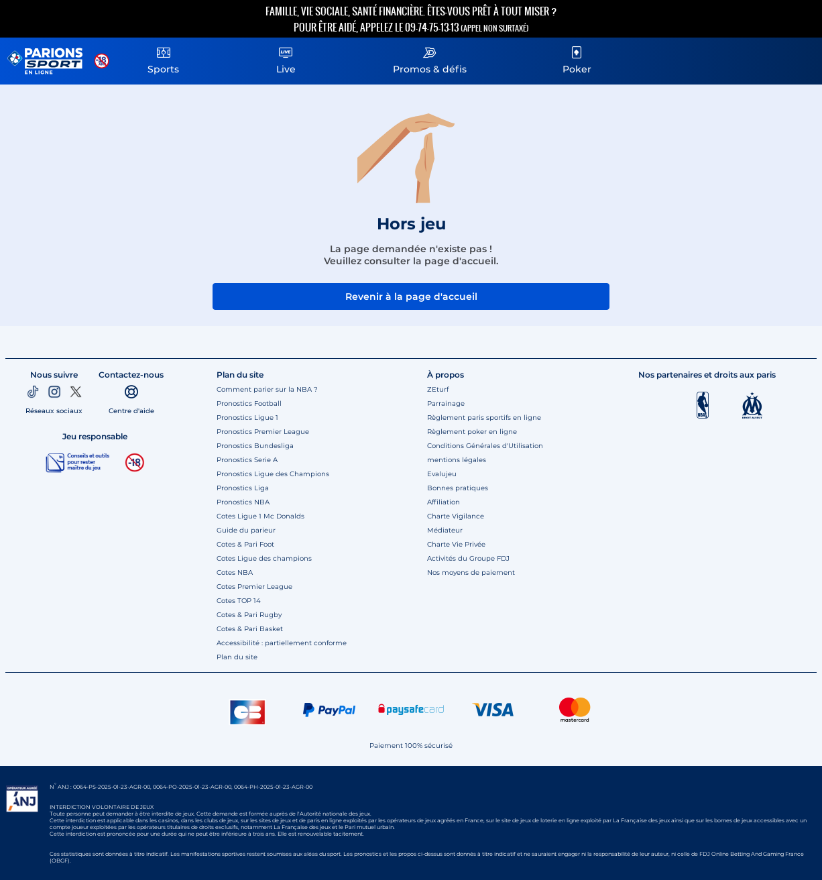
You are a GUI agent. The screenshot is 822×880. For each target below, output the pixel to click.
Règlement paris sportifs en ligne (484, 417)
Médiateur (445, 530)
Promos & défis (430, 58)
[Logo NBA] (702, 405)
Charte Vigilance (455, 516)
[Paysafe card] (411, 709)
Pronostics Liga (243, 488)
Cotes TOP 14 (239, 600)
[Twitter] (75, 391)
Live (285, 58)
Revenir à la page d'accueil (411, 296)
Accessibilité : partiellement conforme (282, 643)
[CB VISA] (493, 709)
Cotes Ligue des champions (264, 558)
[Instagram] (54, 391)
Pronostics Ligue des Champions (273, 474)
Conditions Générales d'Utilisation (485, 445)
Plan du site (237, 657)
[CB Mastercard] (574, 709)
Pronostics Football (249, 403)
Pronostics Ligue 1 (247, 417)
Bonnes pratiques (457, 488)
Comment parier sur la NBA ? (267, 389)
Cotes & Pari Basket (250, 628)
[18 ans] (135, 462)
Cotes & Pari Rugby (249, 614)
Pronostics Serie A (247, 459)
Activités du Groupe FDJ (468, 558)
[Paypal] (329, 709)
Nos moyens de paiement (471, 572)
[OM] (752, 405)
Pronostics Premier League (263, 431)
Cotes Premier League (254, 586)
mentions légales (456, 459)
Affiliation (443, 502)
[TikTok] (33, 391)
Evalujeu (442, 474)
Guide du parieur (246, 530)
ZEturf (438, 389)
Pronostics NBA (243, 502)
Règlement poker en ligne (472, 431)
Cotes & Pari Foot (245, 544)
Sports (163, 58)
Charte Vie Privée (456, 544)
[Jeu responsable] (77, 462)
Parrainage (446, 403)
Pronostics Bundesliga (255, 445)
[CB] (247, 709)
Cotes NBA (235, 572)
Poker (577, 58)
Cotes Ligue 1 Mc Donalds (260, 516)
